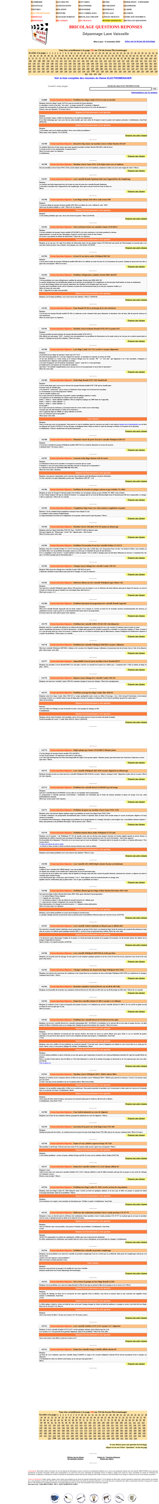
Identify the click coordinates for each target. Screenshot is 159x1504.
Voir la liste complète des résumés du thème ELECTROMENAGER (92, 78)
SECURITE (128, 13)
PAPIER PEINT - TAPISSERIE (136, 2)
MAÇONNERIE (85, 6)
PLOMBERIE (36, 2)
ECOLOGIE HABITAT (65, 17)
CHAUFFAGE (37, 6)
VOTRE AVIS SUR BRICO (134, 17)
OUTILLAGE (108, 13)
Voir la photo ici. (45, 1063)
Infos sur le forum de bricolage (140, 41)
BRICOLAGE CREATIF (88, 17)
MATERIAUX (108, 9)
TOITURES (36, 9)
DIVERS (106, 2)
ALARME (128, 9)
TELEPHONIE (130, 6)
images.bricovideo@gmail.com (130, 424)
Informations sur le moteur (144, 92)
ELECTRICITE (62, 2)
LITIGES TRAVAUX (111, 17)
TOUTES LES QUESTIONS (135, 20)
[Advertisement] (93, 736)
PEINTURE (61, 13)
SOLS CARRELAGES (87, 13)
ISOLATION (61, 9)
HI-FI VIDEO (84, 2)
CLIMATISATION (63, 6)
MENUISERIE (84, 9)
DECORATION (109, 6)
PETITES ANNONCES (112, 20)
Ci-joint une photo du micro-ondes (51, 844)
